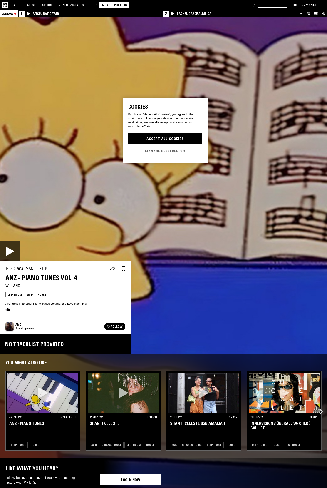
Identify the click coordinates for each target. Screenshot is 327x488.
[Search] (254, 5)
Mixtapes (70, 5)
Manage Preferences (165, 151)
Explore (46, 5)
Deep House (14, 294)
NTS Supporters (114, 5)
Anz (16, 285)
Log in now (130, 479)
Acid (30, 294)
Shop (93, 5)
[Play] (10, 251)
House (42, 294)
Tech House (292, 444)
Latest (30, 5)
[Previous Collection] (318, 406)
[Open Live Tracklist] (316, 13)
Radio (16, 5)
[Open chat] (295, 4)
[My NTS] (308, 5)
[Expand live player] (301, 13)
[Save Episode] (123, 268)
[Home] (5, 5)
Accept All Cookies (165, 138)
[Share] (112, 268)
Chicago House (111, 444)
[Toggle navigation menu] (321, 5)
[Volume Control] (323, 13)
